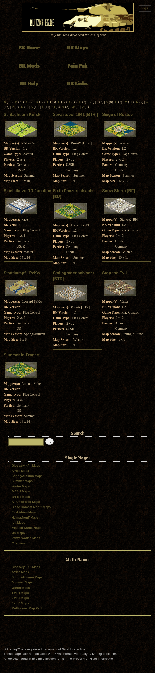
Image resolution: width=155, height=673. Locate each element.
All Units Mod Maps (26, 502)
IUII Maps (18, 522)
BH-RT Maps (21, 496)
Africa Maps (20, 471)
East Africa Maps (24, 512)
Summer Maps (22, 481)
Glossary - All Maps (26, 465)
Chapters (18, 543)
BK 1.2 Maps (21, 491)
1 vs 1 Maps (20, 593)
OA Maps (18, 533)
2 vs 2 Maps (20, 598)
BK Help (29, 84)
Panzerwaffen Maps (26, 538)
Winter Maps (21, 486)
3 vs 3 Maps (20, 603)
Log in (145, 8)
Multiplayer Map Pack (27, 608)
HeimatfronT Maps (25, 517)
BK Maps (77, 48)
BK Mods (29, 66)
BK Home (29, 48)
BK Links (77, 84)
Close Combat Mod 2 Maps (31, 507)
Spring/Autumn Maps (27, 476)
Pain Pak (77, 66)
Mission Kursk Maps (27, 528)
